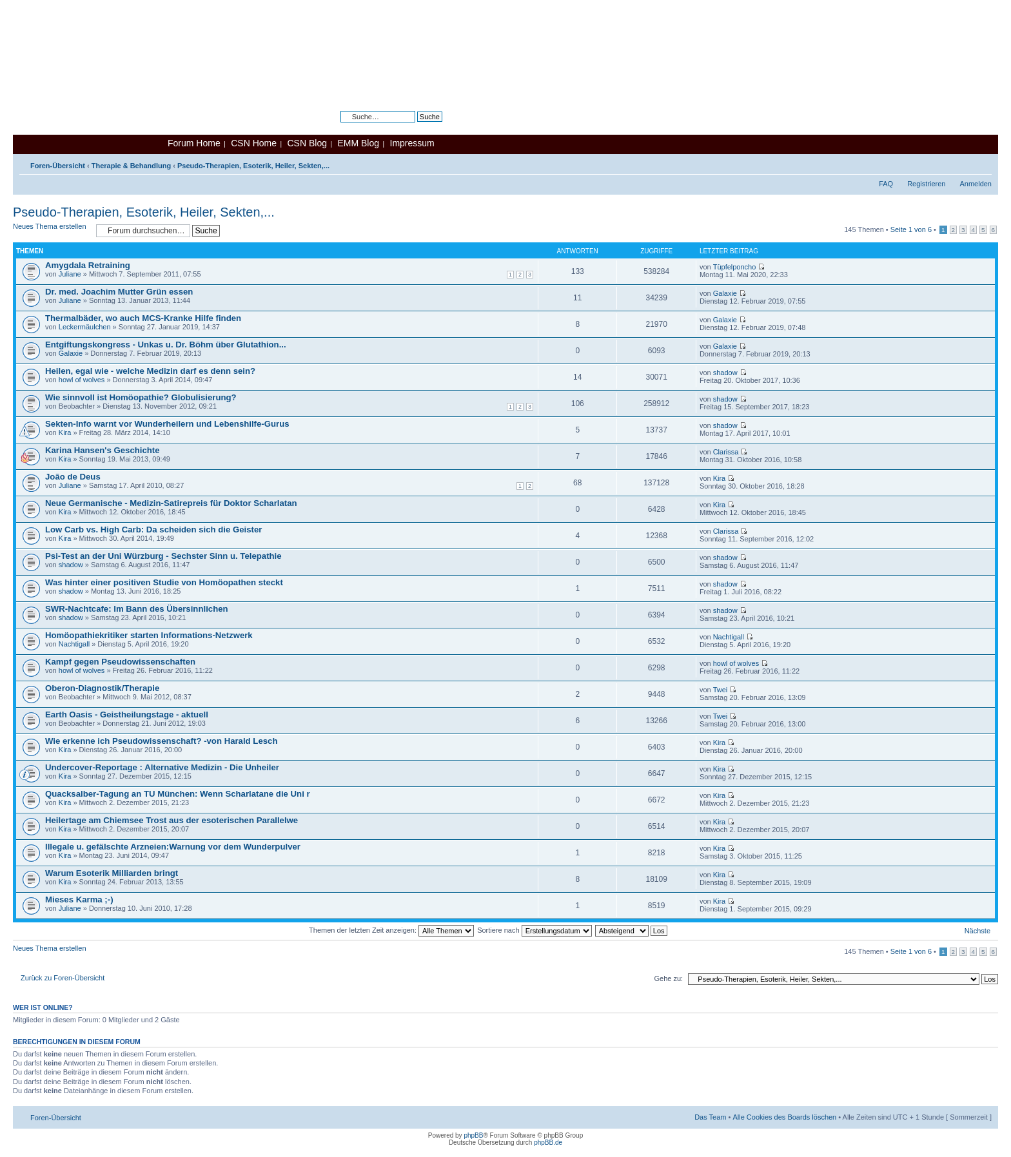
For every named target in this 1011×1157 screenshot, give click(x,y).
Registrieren (926, 184)
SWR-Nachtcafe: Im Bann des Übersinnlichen (136, 609)
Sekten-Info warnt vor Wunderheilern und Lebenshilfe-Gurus (167, 424)
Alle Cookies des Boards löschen (784, 1117)
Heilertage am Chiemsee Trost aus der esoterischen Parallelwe (171, 820)
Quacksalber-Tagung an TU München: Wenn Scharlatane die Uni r (177, 794)
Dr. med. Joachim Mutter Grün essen (119, 292)
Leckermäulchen (85, 327)
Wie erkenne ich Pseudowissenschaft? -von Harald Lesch (161, 741)
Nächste (977, 931)
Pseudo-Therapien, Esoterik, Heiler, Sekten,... (253, 166)
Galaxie (725, 293)
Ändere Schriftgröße (982, 163)
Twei (720, 690)
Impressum (412, 143)
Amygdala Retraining (87, 265)
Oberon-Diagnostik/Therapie (102, 688)
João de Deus (73, 476)
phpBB (473, 1135)
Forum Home (194, 143)
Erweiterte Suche (415, 126)
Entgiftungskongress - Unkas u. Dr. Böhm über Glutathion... (165, 344)
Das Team (710, 1117)
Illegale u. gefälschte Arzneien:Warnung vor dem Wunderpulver (172, 846)
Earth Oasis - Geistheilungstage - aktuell (126, 714)
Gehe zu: (668, 978)
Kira (65, 432)
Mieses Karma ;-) (79, 899)
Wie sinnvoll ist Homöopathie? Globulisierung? (141, 397)
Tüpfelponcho (734, 267)
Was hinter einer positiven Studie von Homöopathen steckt (164, 582)
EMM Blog (358, 143)
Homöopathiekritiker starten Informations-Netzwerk (149, 635)
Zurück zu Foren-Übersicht (62, 978)
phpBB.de (548, 1142)
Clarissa (726, 452)
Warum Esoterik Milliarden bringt (111, 873)
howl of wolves (82, 380)
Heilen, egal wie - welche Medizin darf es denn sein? (150, 371)
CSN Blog (306, 143)
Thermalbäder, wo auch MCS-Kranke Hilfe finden (143, 318)
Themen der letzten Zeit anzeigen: (391, 930)
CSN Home (254, 143)
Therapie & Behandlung (131, 166)
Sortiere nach (534, 930)
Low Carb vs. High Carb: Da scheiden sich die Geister (153, 529)
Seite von (911, 229)
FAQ (886, 184)
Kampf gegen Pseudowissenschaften (120, 661)
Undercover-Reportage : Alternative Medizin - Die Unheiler (162, 767)
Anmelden (975, 184)
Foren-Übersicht (57, 166)
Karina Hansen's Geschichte (102, 450)
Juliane (70, 274)
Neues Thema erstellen (51, 230)
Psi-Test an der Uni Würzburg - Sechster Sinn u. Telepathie (163, 556)
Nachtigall (74, 644)
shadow (725, 372)
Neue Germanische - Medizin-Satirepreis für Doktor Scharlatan (171, 503)
